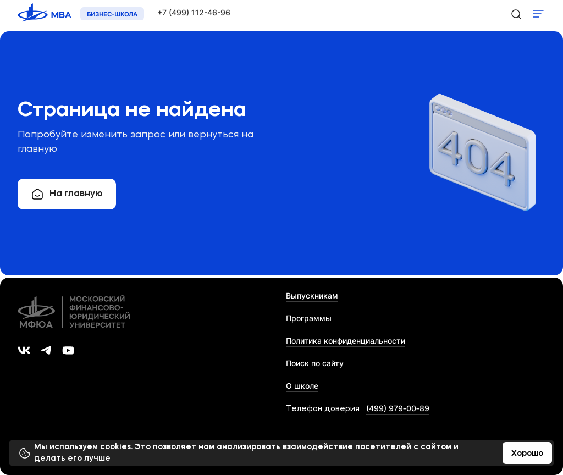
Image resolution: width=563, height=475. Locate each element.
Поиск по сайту (315, 363)
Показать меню (538, 13)
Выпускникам (312, 295)
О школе (302, 385)
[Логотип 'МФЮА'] (46, 14)
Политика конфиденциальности (345, 340)
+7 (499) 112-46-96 (193, 12)
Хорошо (527, 453)
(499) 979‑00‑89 (397, 408)
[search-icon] (515, 14)
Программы (309, 318)
